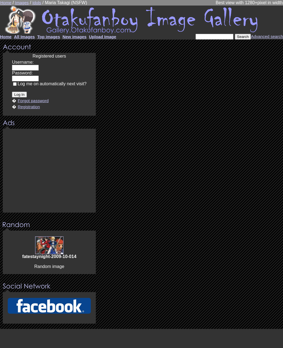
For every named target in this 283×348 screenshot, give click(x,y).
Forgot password (33, 100)
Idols (36, 2)
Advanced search (267, 36)
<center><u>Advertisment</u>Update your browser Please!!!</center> (49, 171)
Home (5, 2)
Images (22, 2)
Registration (29, 106)
